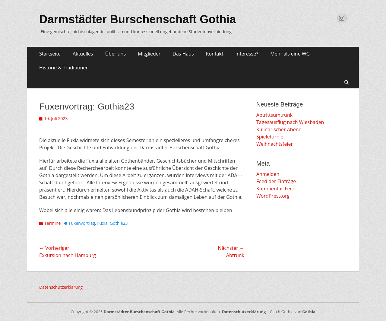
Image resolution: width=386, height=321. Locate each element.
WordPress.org (273, 195)
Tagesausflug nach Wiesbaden (290, 122)
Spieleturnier (270, 136)
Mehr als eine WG (290, 53)
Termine (52, 223)
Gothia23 (119, 223)
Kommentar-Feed (276, 188)
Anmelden (267, 174)
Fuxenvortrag (82, 223)
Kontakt (214, 53)
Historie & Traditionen (64, 67)
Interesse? (247, 53)
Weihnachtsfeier (274, 144)
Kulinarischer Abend (279, 129)
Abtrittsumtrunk (274, 115)
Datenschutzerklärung (61, 287)
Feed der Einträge (276, 181)
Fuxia (102, 223)
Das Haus (183, 53)
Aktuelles (83, 53)
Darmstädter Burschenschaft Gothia (137, 19)
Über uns (115, 53)
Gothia (308, 311)
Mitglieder (149, 53)
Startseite (50, 53)
